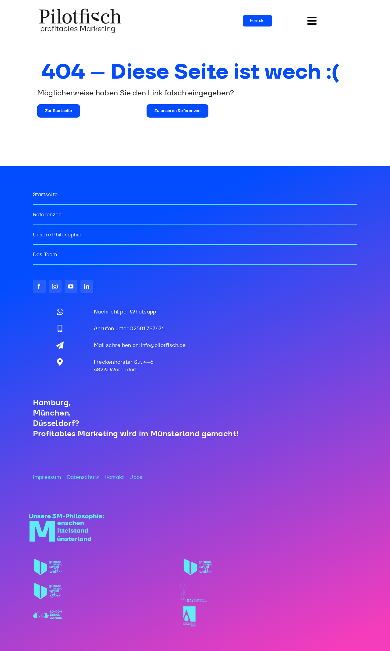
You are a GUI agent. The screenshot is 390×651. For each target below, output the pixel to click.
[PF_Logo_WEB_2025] (80, 10)
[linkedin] (86, 286)
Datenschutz (83, 477)
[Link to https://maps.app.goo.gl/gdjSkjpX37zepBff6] (60, 362)
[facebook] (39, 286)
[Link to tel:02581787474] (60, 328)
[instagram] (55, 286)
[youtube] (71, 286)
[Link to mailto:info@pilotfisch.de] (60, 345)
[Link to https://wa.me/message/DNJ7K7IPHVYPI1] (60, 312)
